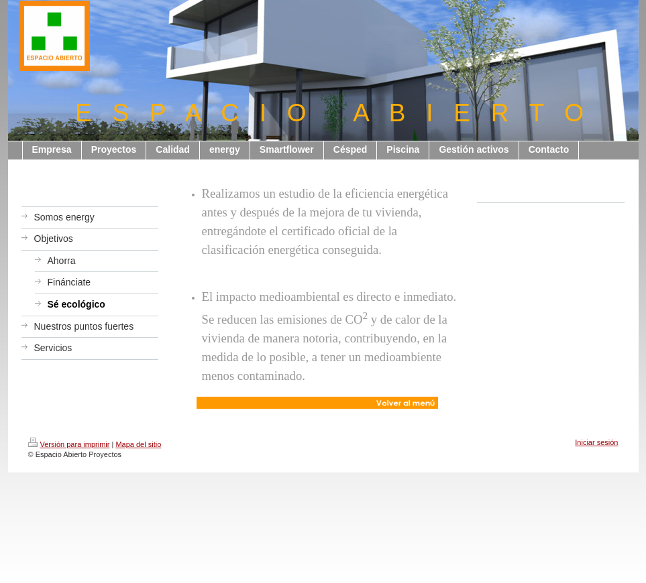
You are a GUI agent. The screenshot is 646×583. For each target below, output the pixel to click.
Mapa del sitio (138, 444)
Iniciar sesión (596, 442)
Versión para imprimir (69, 444)
